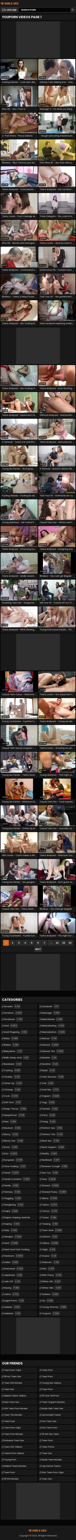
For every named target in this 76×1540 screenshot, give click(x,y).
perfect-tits (52, 1134)
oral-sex (50, 1089)
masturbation (53, 1032)
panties (50, 1109)
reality (50, 1153)
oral (48, 1083)
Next (38, 949)
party (49, 1115)
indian (11, 1262)
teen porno (48, 1446)
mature (49, 1038)
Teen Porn (9, 1472)
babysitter (13, 1051)
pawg (49, 1121)
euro (11, 1153)
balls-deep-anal (16, 1057)
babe (11, 1038)
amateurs (13, 1019)
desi (10, 1121)
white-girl (51, 1281)
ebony (11, 1134)
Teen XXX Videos (13, 1446)
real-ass (51, 1141)
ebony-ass (14, 1141)
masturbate (52, 1019)
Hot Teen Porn (49, 1427)
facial (11, 1173)
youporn (51, 1313)
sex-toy (50, 1173)
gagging (12, 1198)
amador (12, 1006)
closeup (12, 1089)
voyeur (49, 1256)
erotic (11, 1147)
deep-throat (15, 1109)
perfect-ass (52, 1128)
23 (63, 942)
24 (70, 942)
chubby (12, 1077)
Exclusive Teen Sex (14, 1440)
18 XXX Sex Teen (50, 1434)
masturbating (53, 1025)
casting (12, 1070)
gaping (12, 1224)
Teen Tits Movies (13, 1414)
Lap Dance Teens (51, 1465)
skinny (50, 1198)
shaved (50, 1185)
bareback (13, 1064)
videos (50, 1243)
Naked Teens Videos (15, 1395)
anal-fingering (16, 1032)
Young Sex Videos (51, 1382)
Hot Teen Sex (49, 1421)
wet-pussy (52, 1275)
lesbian (12, 1307)
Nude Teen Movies (52, 1459)
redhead (51, 1160)
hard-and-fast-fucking (16, 1250)
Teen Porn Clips (12, 1427)
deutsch (12, 1128)
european (13, 1160)
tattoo (50, 1211)
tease (49, 1217)
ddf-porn (12, 1102)
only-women (53, 1077)
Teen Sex (9, 1389)
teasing (50, 1224)
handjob (13, 1236)
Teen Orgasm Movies (53, 1402)
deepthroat (14, 1115)
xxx (48, 1300)
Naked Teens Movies (15, 1465)
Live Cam (11, 9)
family (11, 1185)
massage (51, 1013)
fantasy (12, 1192)
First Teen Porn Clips (53, 1472)
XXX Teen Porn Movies (16, 1408)
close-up (13, 1083)
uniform (50, 1236)
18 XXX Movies (11, 1478)
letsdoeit (50, 1006)
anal (11, 1025)
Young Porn (10, 1459)
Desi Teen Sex (11, 1402)
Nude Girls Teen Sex (52, 1408)
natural (50, 1045)
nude (48, 1070)
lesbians (12, 1313)
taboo (50, 1205)
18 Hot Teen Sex (12, 1376)
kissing (12, 1288)
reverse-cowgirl (55, 1166)
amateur (13, 1013)
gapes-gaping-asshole (17, 1218)
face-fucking (15, 1166)
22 (57, 942)
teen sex (47, 1453)
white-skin (52, 1288)
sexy (49, 1179)
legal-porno (14, 1300)
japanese (13, 1275)
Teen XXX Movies (13, 1382)
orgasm (51, 1096)
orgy (48, 1102)
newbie (49, 1057)
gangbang (14, 1205)
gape (11, 1211)
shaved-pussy (54, 1192)
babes (11, 1045)
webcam (51, 1262)
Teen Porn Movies (13, 1434)
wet (48, 1268)
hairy (11, 1230)
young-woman (54, 1307)
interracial (13, 1268)
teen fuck (9, 1421)
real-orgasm (53, 1147)
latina (11, 1294)
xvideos (50, 1294)
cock (11, 1096)
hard (11, 1243)
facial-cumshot (17, 1179)
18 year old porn (50, 1395)
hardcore (13, 1256)
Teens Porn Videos (14, 1453)
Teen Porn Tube (12, 1370)
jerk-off (12, 1281)
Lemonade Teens (51, 1414)
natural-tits (53, 1051)
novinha (50, 1064)
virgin (49, 1249)
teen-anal (52, 1230)
